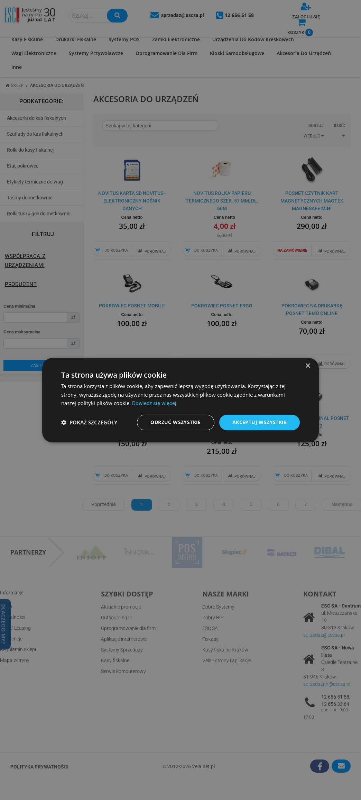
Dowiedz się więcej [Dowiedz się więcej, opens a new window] (154, 403)
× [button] (307, 365)
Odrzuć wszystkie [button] (175, 422)
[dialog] (180, 400)
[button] (89, 422)
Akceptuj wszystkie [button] (259, 422)
